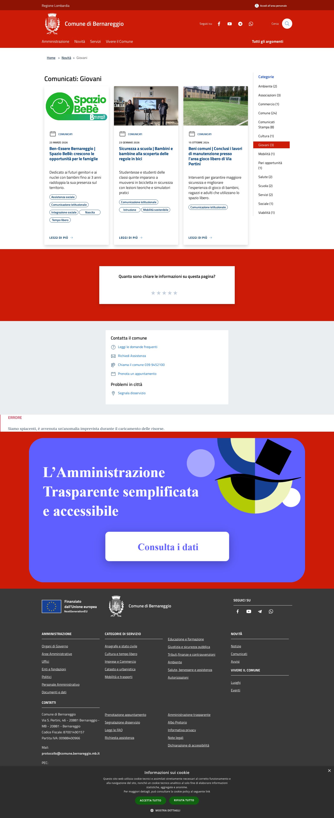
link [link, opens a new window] (208, 791)
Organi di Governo (55, 646)
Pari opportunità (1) (270, 165)
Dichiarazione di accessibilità (188, 745)
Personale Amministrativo (60, 684)
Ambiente (175, 662)
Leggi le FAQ (114, 729)
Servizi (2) (265, 194)
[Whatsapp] (249, 23)
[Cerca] (287, 24)
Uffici (45, 661)
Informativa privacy (182, 729)
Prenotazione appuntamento (125, 714)
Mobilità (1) (266, 153)
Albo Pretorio (177, 722)
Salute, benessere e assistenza (190, 669)
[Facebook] (217, 23)
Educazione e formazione (186, 639)
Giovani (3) (266, 144)
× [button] (329, 770)
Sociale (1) (265, 203)
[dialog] (167, 792)
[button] (167, 810)
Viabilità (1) (266, 212)
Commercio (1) (268, 104)
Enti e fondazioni (54, 669)
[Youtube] (228, 23)
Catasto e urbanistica (120, 669)
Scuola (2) (265, 185)
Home (51, 57)
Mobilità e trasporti (118, 676)
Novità (66, 57)
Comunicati (60, 134)
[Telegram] (238, 23)
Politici (47, 676)
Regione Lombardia (55, 5)
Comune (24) (267, 113)
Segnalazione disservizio (122, 722)
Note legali (175, 737)
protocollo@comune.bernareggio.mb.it (71, 753)
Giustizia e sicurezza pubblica (189, 646)
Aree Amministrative (57, 653)
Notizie (236, 646)
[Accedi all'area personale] (270, 6)
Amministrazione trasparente (189, 714)
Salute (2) (265, 176)
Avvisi (235, 661)
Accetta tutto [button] (150, 800)
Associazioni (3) (269, 95)
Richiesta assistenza (119, 737)
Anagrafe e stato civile (121, 646)
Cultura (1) (266, 135)
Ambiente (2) (267, 86)
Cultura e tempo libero (121, 653)
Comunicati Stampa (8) (266, 124)
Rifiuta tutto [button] (184, 800)
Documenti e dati (54, 692)
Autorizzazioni (178, 677)
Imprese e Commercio (120, 661)
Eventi (235, 690)
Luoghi (236, 682)
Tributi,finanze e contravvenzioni (191, 654)
